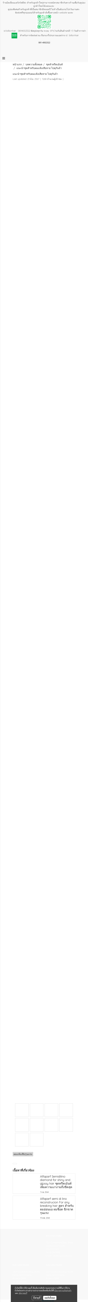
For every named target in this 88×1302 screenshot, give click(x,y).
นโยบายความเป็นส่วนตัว (62, 1290)
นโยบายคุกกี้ (23, 1293)
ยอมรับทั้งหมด (50, 1298)
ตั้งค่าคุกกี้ (36, 1298)
